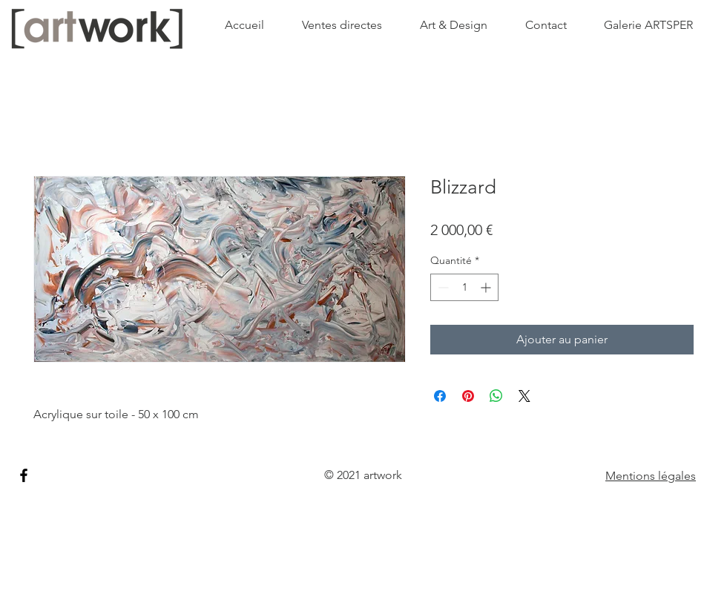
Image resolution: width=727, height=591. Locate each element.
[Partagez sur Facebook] (440, 396)
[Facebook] (24, 475)
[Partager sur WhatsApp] (496, 396)
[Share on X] (524, 396)
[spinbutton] (464, 287)
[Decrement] (441, 287)
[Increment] (487, 287)
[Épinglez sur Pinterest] (468, 396)
